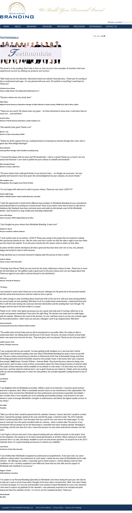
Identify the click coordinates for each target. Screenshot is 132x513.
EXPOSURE (47, 26)
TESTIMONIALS (95, 26)
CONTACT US (111, 26)
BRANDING (31, 26)
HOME (6, 26)
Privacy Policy (58, 508)
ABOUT (18, 26)
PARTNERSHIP (63, 26)
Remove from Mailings (73, 508)
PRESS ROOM (79, 26)
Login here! (127, 22)
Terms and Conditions (43, 508)
